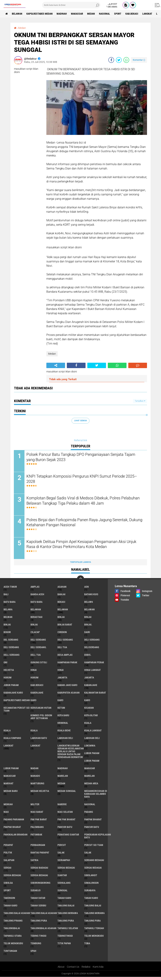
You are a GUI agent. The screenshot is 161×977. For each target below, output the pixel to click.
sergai (7, 867)
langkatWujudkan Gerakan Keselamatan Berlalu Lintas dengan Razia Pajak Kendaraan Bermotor (71, 751)
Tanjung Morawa (94, 913)
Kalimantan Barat (95, 692)
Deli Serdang (65, 639)
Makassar (77, 13)
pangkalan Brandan (15, 834)
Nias (6, 812)
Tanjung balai (92, 905)
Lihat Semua (80, 420)
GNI (5, 662)
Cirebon (62, 632)
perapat (8, 845)
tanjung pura (39, 920)
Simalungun (91, 883)
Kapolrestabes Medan (39, 13)
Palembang (37, 827)
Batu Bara (36, 602)
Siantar (62, 875)
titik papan (64, 943)
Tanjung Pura (92, 920)
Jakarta (89, 677)
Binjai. (88, 624)
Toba (87, 943)
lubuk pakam (91, 753)
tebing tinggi (38, 935)
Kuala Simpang (12, 738)
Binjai (87, 617)
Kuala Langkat (93, 730)
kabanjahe (90, 685)
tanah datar (38, 898)
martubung (37, 783)
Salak (87, 852)
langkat (147, 13)
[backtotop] (80, 579)
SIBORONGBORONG (40, 883)
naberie (62, 804)
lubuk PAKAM (91, 760)
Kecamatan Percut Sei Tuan (17, 709)
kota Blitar (91, 715)
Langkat (35, 745)
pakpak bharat (93, 819)
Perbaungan (38, 845)
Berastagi (36, 617)
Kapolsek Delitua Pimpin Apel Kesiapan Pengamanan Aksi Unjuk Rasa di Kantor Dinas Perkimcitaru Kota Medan (82, 544)
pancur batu (65, 827)
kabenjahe (37, 692)
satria (34, 860)
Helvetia (9, 670)
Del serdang (11, 639)
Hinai (61, 670)
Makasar (89, 768)
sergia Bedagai (12, 875)
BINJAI (34, 624)
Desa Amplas (65, 655)
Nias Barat (37, 812)
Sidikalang (64, 883)
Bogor (7, 632)
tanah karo (64, 898)
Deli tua (62, 647)
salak (61, 852)
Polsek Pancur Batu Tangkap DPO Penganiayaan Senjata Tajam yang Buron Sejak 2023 (81, 457)
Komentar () (139, 60)
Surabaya (89, 890)
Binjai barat (65, 624)
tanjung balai (66, 905)
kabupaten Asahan (69, 692)
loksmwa (89, 745)
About (61, 966)
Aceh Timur (10, 586)
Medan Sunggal (67, 791)
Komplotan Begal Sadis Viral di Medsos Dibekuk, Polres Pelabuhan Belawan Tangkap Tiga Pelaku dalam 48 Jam (83, 501)
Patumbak (36, 834)
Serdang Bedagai (94, 860)
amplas (35, 586)
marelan (63, 776)
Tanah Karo (10, 905)
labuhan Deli (65, 738)
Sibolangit (90, 875)
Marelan (89, 776)
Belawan (63, 609)
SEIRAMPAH (64, 860)
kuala (87, 723)
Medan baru (11, 791)
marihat (8, 783)
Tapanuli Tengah (94, 928)
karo (33, 700)
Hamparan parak (67, 662)
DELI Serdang (92, 639)
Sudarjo (35, 890)
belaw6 (88, 602)
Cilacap (35, 632)
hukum (8, 677)
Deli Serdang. (39, 647)
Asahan (62, 586)
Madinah (62, 13)
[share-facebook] (111, 60)
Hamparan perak (94, 662)
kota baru (63, 715)
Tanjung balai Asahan (44, 913)
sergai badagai (39, 867)
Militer (35, 804)
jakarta (62, 677)
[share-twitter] (119, 60)
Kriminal (63, 723)
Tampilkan (140, 401)
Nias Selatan (65, 812)
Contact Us (73, 966)
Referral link (80, 440)
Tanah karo (91, 898)
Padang (88, 812)
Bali (6, 594)
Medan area (91, 783)
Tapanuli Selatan (68, 928)
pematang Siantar (68, 834)
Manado (35, 776)
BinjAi (7, 624)
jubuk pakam (11, 685)
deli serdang (38, 639)
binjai (61, 617)
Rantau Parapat (40, 852)
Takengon (9, 898)
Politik (8, 852)
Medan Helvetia (40, 791)
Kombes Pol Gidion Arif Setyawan (41, 717)
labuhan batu (39, 738)
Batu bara (9, 602)
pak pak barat (39, 819)
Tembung (36, 943)
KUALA (34, 730)
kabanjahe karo (13, 692)
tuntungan (10, 951)
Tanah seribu (38, 905)
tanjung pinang (13, 920)
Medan (91, 13)
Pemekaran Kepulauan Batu (97, 836)
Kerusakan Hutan (41, 708)
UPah (33, 951)
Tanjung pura (66, 920)
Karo (60, 700)
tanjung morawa (68, 913)
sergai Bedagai (66, 867)
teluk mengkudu (94, 935)
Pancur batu (91, 827)
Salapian (9, 860)
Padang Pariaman (14, 819)
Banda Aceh (37, 594)
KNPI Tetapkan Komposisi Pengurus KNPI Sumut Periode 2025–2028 (82, 479)
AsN (86, 586)
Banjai (61, 594)
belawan (36, 609)
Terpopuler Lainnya (80, 562)
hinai (34, 670)
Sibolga (8, 883)
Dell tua (36, 655)
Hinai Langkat (92, 670)
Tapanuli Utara (13, 935)
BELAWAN (17, 13)
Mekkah (8, 804)
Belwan (8, 617)
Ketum (61, 708)
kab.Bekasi (132, 13)
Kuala (7, 730)
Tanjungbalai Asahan (43, 928)
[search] (71, 5)
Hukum (34, 677)
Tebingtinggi (65, 935)
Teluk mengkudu (13, 943)
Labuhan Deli (92, 738)
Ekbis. (87, 655)
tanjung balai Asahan (17, 913)
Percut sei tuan (93, 845)
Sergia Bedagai (39, 875)
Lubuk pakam (11, 768)
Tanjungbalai (12, 928)
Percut (62, 845)
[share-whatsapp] (126, 60)
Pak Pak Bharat (66, 819)
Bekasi (61, 602)
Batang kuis (91, 594)
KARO (87, 700)
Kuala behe (64, 730)
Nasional (104, 13)
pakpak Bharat (12, 827)
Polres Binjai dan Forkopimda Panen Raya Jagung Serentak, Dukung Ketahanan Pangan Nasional (77, 522)
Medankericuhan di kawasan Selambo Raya (95, 794)
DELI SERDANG (11, 647)
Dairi (87, 632)
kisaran (89, 708)
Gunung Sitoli (39, 662)
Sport (117, 13)
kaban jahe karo (67, 685)
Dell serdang (11, 655)
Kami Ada (98, 966)
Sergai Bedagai (93, 867)
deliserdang (91, 647)
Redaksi (86, 966)
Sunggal (63, 890)
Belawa (8, 609)
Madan (34, 768)
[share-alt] (55, 365)
